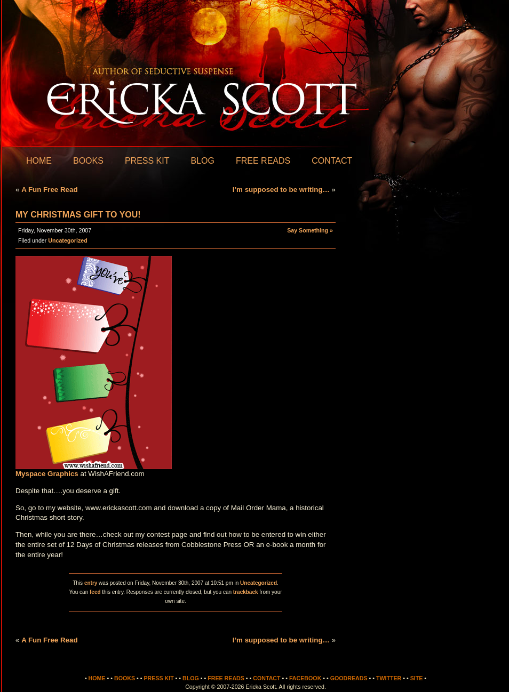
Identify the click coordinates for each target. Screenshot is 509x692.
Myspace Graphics (46, 474)
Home (39, 160)
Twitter (388, 678)
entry (90, 583)
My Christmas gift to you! (78, 214)
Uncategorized (67, 240)
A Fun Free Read (49, 190)
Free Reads (263, 160)
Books (88, 160)
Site (416, 678)
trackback (245, 592)
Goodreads (349, 678)
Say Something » (310, 230)
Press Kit (147, 160)
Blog (202, 160)
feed (95, 592)
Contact (332, 160)
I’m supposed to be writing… (281, 190)
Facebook (305, 678)
